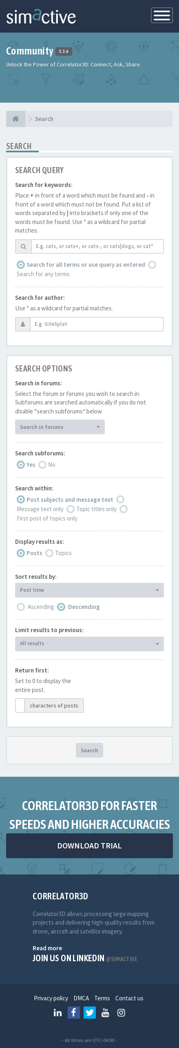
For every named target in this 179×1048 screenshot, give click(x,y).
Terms (102, 998)
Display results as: (39, 541)
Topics (63, 553)
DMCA (81, 998)
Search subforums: (40, 453)
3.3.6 (64, 51)
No (51, 464)
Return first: (32, 670)
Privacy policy (51, 998)
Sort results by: (36, 576)
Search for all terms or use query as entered (86, 264)
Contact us (129, 998)
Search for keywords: (44, 185)
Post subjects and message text (70, 499)
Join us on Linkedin (85, 958)
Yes (31, 464)
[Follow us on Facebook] (74, 1012)
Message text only (40, 509)
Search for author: (40, 297)
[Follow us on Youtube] (105, 1012)
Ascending (41, 607)
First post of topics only (47, 518)
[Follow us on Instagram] (121, 1012)
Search (89, 750)
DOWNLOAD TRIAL (89, 845)
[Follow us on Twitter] (90, 1012)
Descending (84, 607)
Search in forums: (38, 383)
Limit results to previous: (49, 630)
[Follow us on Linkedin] (58, 1012)
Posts (34, 553)
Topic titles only (96, 509)
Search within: (34, 488)
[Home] (15, 119)
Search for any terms (43, 274)
